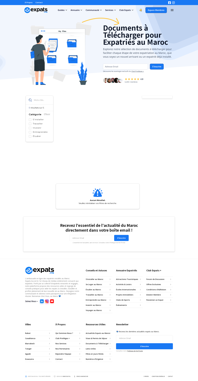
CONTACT (170, 376)
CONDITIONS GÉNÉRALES (158, 376)
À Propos (28, 2)
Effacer (47, 114)
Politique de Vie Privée (135, 351)
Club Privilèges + (137, 71)
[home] (36, 10)
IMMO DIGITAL (67, 376)
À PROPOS (146, 376)
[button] (62, 10)
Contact (39, 2)
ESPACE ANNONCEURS (82, 376)
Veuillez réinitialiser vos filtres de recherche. (98, 203)
